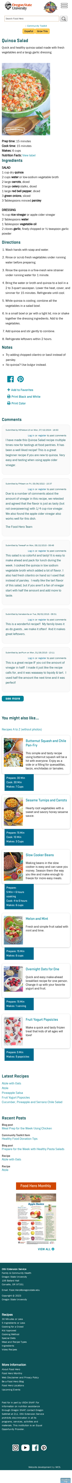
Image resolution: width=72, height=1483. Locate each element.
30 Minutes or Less (12, 1319)
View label (29, 155)
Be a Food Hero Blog (13, 1381)
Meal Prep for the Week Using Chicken (27, 1128)
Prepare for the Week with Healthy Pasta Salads (33, 1149)
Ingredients (8, 1345)
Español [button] (28, 31)
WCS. (58, 1467)
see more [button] (12, 698)
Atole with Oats (11, 1083)
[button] (27, 390)
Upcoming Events (11, 1389)
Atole (5, 1088)
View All (44, 1249)
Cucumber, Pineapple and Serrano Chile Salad (32, 1102)
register (42, 435)
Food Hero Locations (13, 1385)
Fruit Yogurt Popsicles (16, 1097)
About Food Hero (11, 1369)
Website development (39, 1467)
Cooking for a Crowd (13, 1326)
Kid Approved (9, 1330)
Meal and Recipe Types (14, 1341)
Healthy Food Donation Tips (20, 1139)
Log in (31, 435)
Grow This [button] (42, 31)
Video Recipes (9, 1349)
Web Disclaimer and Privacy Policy (20, 1377)
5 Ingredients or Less (13, 1322)
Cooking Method (10, 1334)
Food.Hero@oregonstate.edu (24, 1290)
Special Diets (9, 1338)
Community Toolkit (37, 25)
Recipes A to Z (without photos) (22, 729)
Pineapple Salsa (12, 1093)
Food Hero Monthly (12, 1373)
